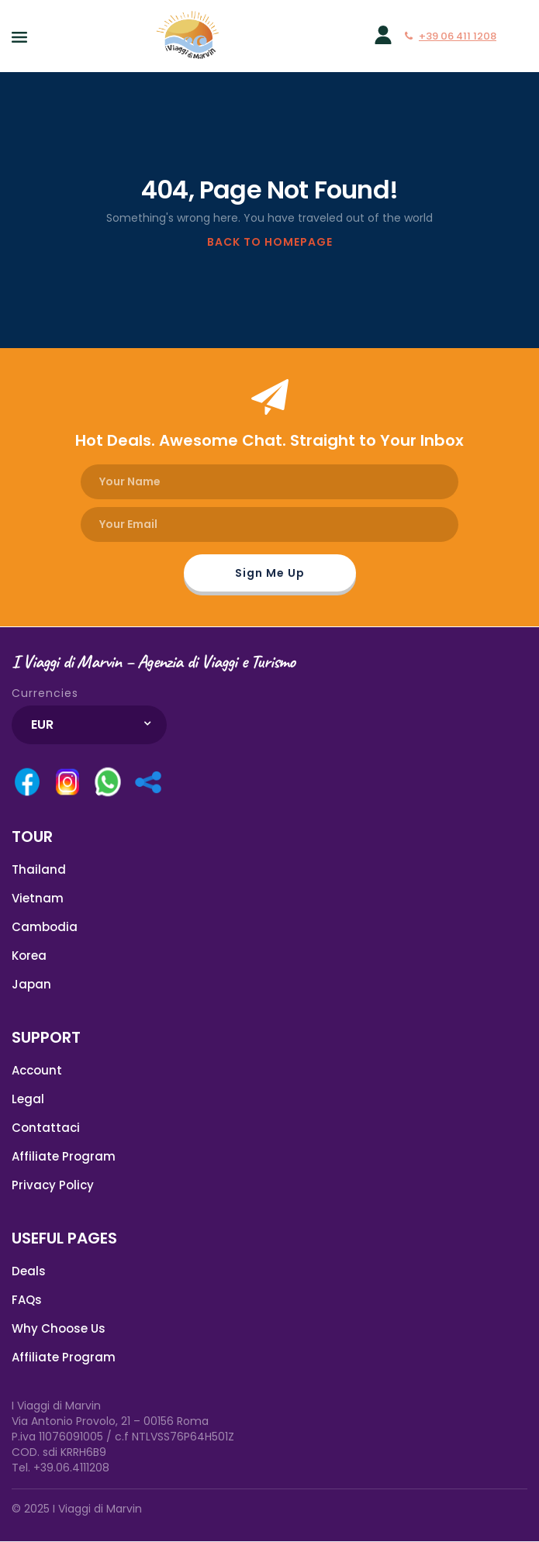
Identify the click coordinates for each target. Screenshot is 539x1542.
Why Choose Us (58, 1328)
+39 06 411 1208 (450, 36)
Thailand (39, 869)
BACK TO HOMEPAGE (270, 242)
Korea (29, 955)
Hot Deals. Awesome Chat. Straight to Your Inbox (269, 440)
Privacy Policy (53, 1185)
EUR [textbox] (42, 724)
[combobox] (89, 724)
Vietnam (38, 898)
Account (37, 1070)
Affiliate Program (64, 1156)
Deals (29, 1271)
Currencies (45, 693)
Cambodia (45, 927)
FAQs (27, 1300)
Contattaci (46, 1127)
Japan (31, 984)
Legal (28, 1099)
